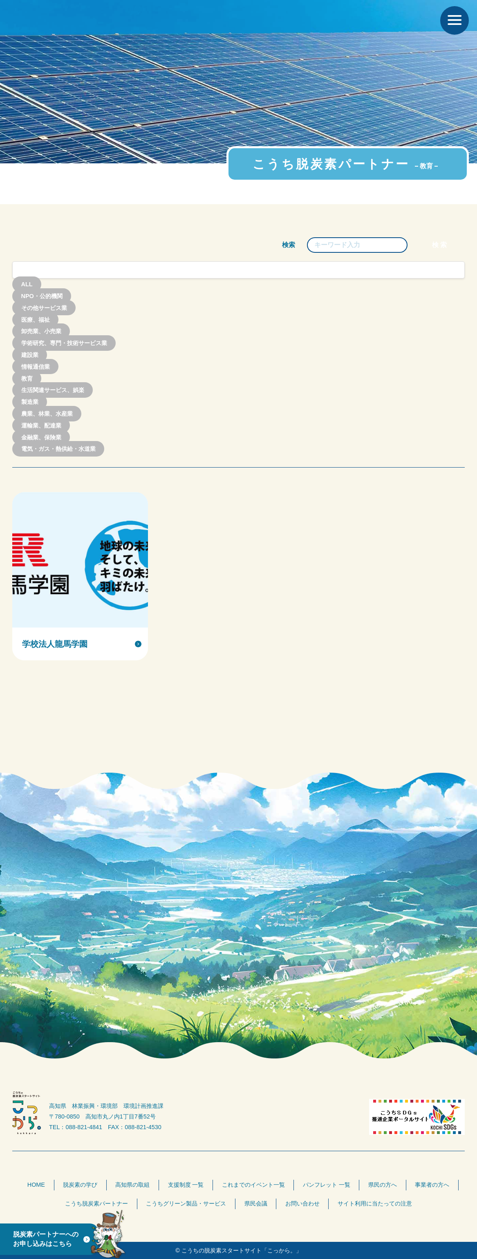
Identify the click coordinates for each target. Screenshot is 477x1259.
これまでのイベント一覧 (253, 1184)
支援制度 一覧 (186, 1184)
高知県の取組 (132, 1184)
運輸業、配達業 (41, 425)
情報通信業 (35, 366)
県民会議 (255, 1203)
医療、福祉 (35, 319)
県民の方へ (382, 1184)
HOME (36, 1184)
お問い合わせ (302, 1203)
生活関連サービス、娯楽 (52, 390)
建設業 (29, 355)
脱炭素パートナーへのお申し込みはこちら (45, 1239)
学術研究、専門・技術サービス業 (64, 343)
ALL (27, 284)
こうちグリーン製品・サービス (186, 1203)
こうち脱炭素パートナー (96, 1203)
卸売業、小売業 (41, 331)
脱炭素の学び (80, 1184)
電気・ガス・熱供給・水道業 (58, 449)
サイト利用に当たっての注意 (375, 1203)
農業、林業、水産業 (47, 413)
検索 (288, 244)
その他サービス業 (44, 308)
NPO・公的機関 (42, 296)
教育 (27, 378)
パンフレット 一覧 (326, 1184)
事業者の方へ (432, 1184)
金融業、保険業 (41, 437)
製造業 (29, 402)
